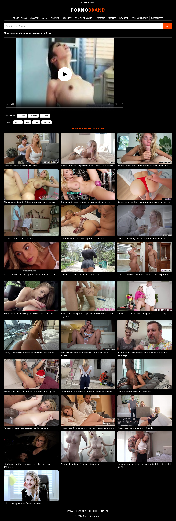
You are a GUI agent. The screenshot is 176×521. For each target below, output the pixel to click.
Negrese (123, 18)
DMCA (69, 510)
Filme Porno (20, 18)
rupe (36, 122)
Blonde (55, 18)
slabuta (46, 122)
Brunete (67, 18)
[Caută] (167, 26)
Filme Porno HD (83, 18)
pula (27, 122)
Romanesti (157, 18)
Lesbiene (100, 18)
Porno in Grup (140, 18)
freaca (17, 122)
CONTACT (105, 510)
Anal (45, 18)
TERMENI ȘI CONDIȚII (86, 510)
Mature (112, 18)
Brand (88, 10)
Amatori (34, 18)
